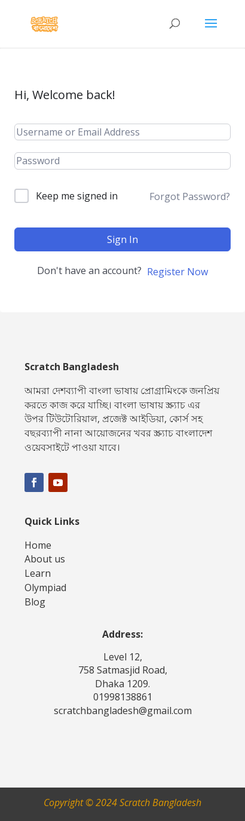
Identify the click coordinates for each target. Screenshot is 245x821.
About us (44, 558)
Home (37, 545)
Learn (37, 573)
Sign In (122, 239)
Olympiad (45, 587)
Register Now (177, 271)
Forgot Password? (189, 196)
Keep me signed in (77, 195)
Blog (34, 601)
